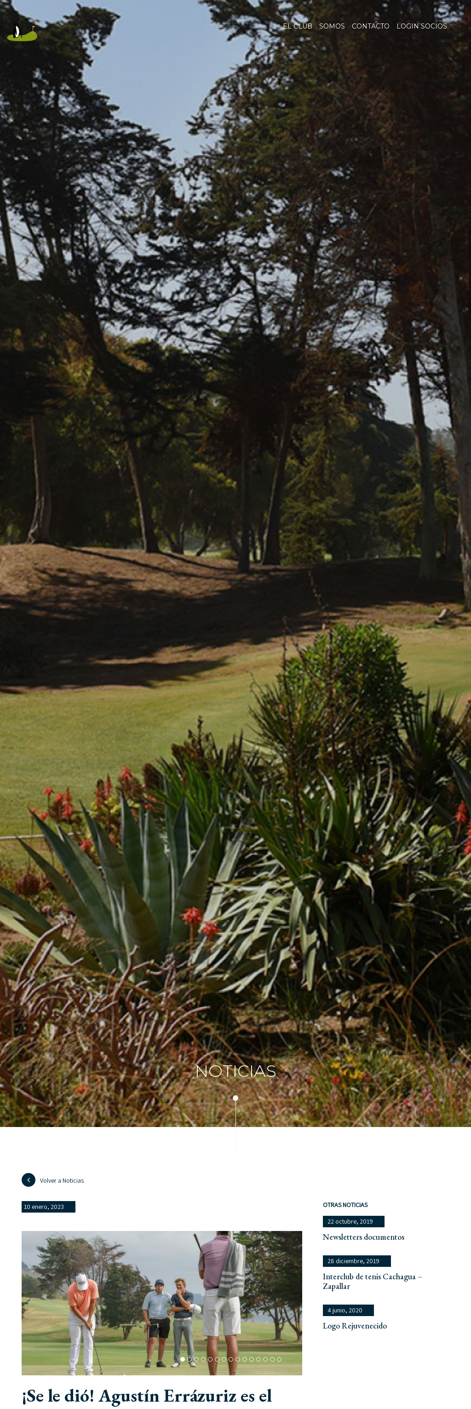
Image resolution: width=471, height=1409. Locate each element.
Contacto (371, 32)
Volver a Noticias (53, 1180)
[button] (182, 1359)
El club (297, 32)
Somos (332, 32)
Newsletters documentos (363, 1237)
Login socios (421, 26)
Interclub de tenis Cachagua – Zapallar (372, 1281)
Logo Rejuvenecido (355, 1325)
